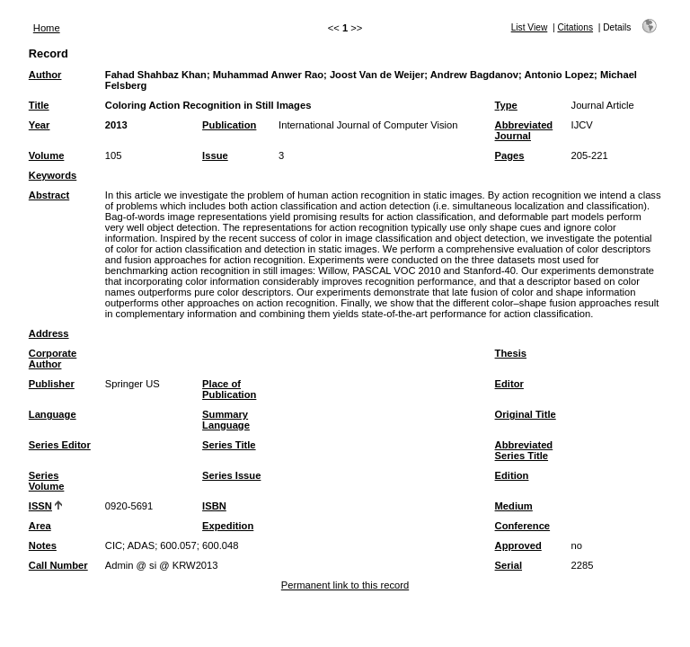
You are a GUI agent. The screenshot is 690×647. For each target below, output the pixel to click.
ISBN (214, 506)
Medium (514, 506)
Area (40, 525)
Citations (575, 27)
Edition (512, 475)
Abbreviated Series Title (524, 450)
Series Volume (47, 481)
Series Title (229, 444)
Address (49, 333)
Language (52, 414)
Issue (215, 155)
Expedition (227, 525)
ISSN (40, 506)
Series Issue (231, 475)
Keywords (52, 175)
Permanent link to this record (345, 585)
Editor (509, 383)
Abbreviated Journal (524, 130)
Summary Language (226, 419)
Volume (47, 155)
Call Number (58, 565)
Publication (229, 125)
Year (39, 125)
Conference (523, 525)
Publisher (52, 383)
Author (45, 74)
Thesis (510, 353)
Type (506, 105)
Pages (510, 155)
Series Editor (60, 444)
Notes (43, 545)
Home (46, 27)
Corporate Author (52, 358)
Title (39, 105)
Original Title (525, 414)
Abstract (49, 195)
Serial (508, 565)
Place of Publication (229, 389)
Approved (518, 545)
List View (529, 27)
